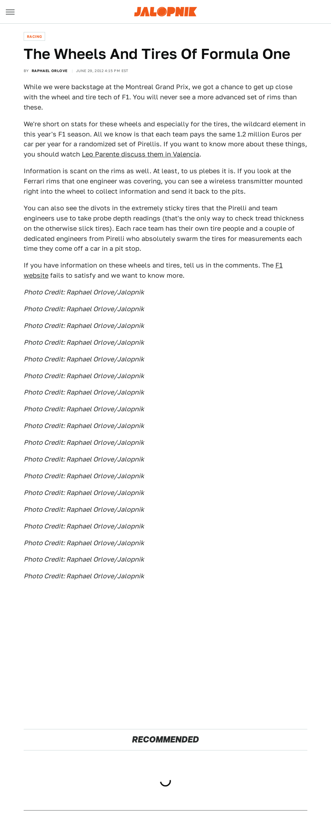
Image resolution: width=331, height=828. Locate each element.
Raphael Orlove (50, 70)
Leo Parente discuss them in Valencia (140, 154)
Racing (34, 36)
